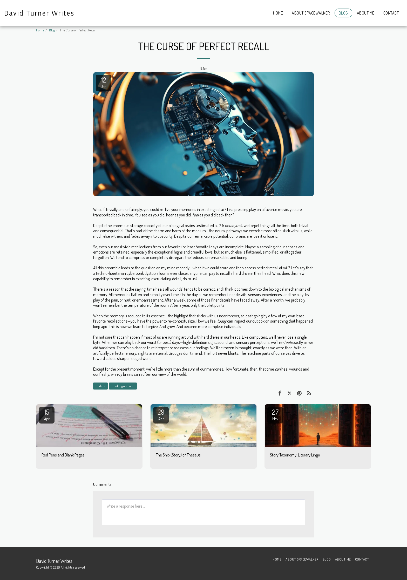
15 (47, 414)
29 (161, 414)
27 (275, 414)
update (100, 386)
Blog (52, 30)
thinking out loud (123, 386)
